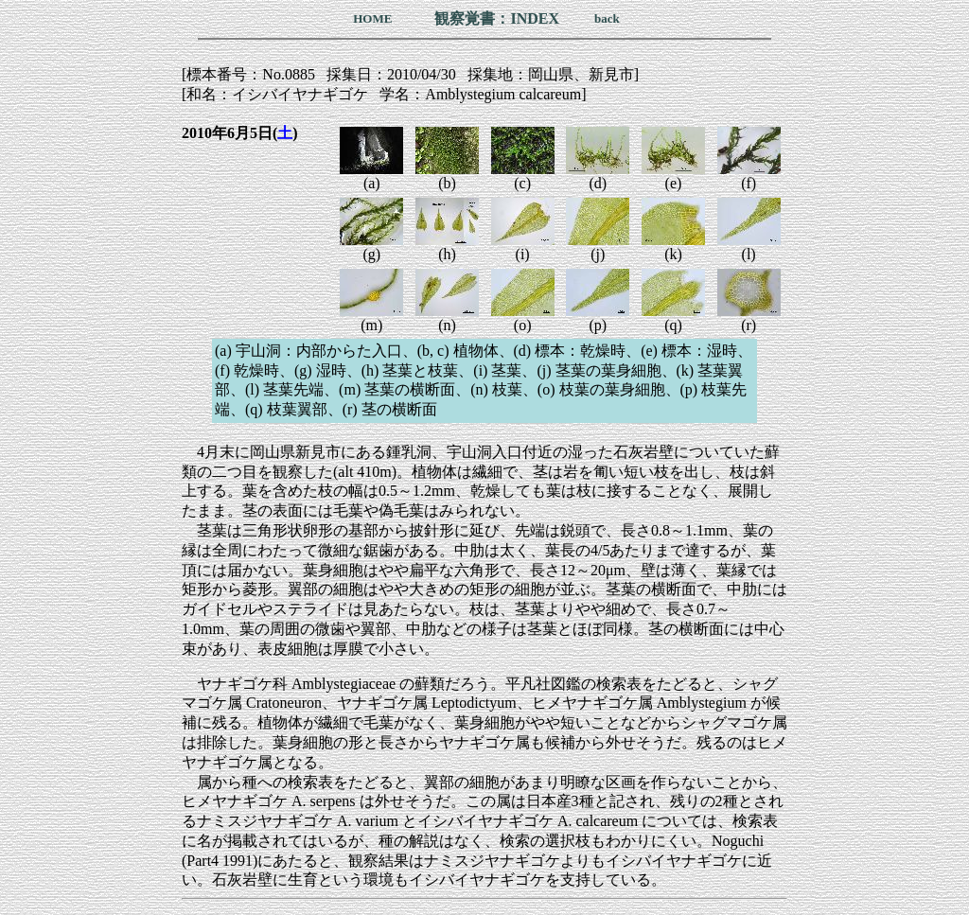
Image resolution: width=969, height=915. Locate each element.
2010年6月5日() (240, 133)
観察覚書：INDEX (496, 18)
